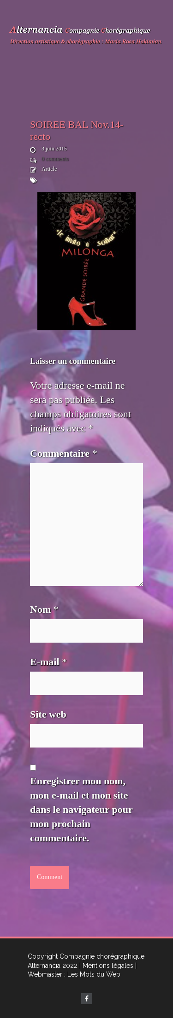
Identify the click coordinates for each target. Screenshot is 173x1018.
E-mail (48, 661)
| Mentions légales (106, 965)
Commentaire (63, 453)
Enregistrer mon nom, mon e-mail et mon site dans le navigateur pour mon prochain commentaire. (81, 809)
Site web (48, 714)
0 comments (55, 158)
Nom (44, 609)
